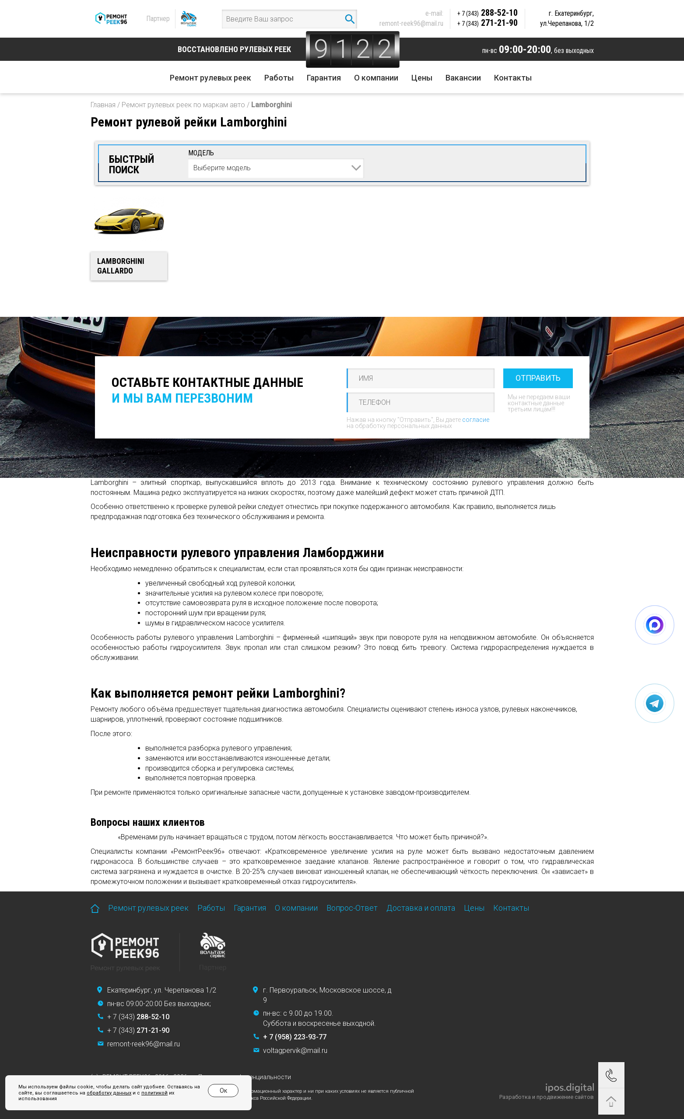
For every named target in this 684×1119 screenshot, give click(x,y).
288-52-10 (487, 12)
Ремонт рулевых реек (210, 77)
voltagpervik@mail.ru (295, 1050)
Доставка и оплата (420, 907)
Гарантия (324, 77)
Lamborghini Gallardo (120, 266)
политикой (154, 1093)
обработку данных (109, 1093)
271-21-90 (487, 23)
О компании (376, 77)
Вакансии (463, 77)
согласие (475, 419)
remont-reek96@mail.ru (411, 23)
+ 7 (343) (138, 1017)
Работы (279, 77)
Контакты (513, 77)
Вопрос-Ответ (352, 907)
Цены (421, 77)
